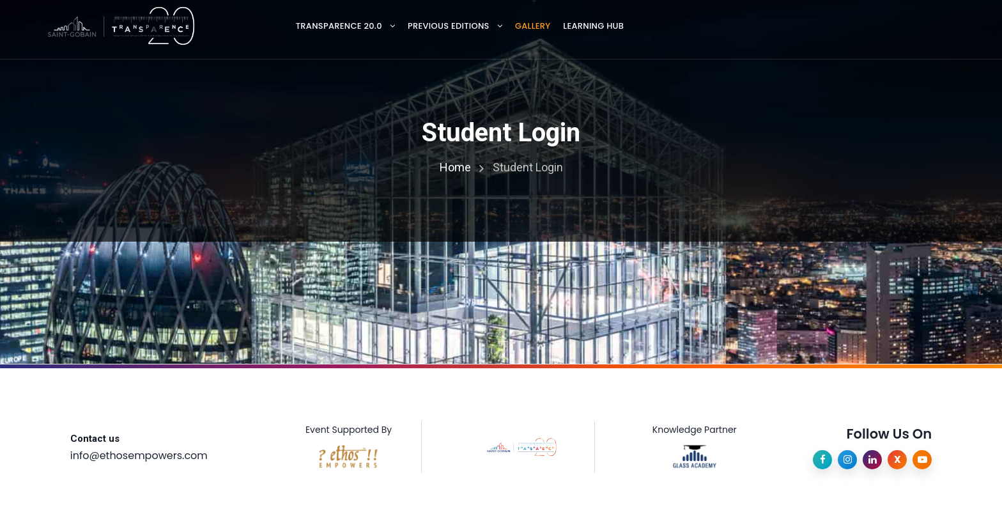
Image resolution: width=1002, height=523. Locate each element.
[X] (897, 459)
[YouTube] (922, 459)
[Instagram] (847, 459)
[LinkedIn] (872, 459)
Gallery (532, 26)
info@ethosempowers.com (139, 455)
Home (455, 167)
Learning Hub (593, 26)
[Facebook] (822, 459)
